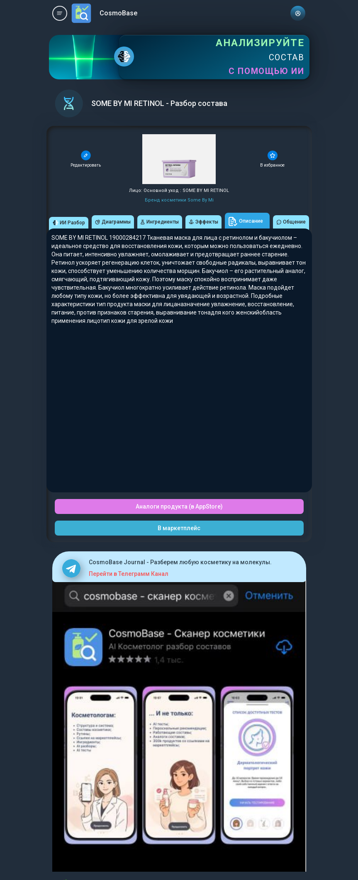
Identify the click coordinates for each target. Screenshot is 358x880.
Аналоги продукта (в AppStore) (179, 506)
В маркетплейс (179, 528)
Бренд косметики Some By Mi (179, 200)
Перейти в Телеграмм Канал (128, 573)
